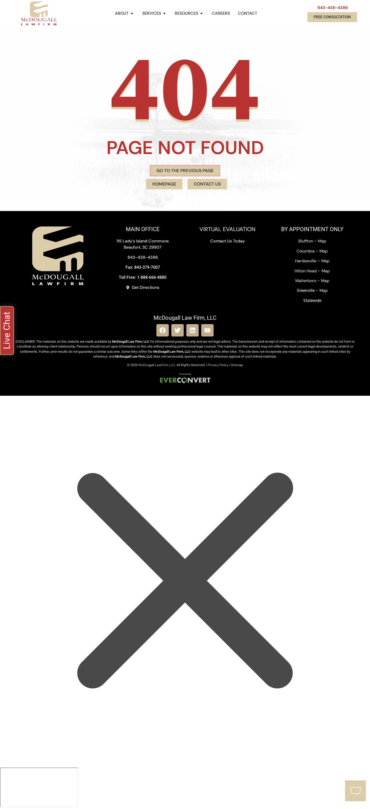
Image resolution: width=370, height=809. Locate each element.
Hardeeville (305, 261)
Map (322, 241)
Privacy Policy (218, 365)
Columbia (306, 251)
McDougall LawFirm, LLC (156, 365)
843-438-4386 (332, 7)
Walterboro (305, 280)
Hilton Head (306, 271)
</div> (39, 787)
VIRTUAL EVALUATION (227, 229)
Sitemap (237, 365)
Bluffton (305, 241)
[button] (7, 330)
